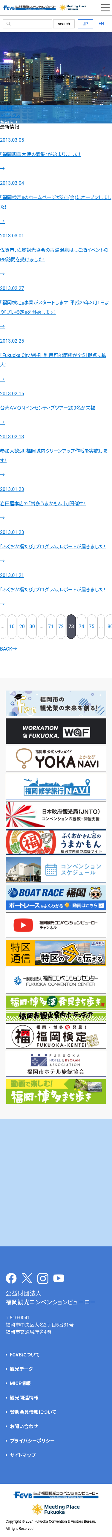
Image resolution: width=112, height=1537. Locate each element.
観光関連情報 (24, 1398)
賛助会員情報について (33, 1412)
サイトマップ (23, 1455)
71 (50, 626)
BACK (8, 649)
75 (91, 626)
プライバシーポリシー (32, 1441)
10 (12, 626)
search (64, 24)
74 (81, 626)
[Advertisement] (56, 1183)
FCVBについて (24, 1355)
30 (32, 626)
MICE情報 (20, 1383)
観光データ (21, 1369)
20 (22, 626)
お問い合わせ (24, 1426)
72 (61, 626)
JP (85, 24)
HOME (6, 108)
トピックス (10, 115)
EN (101, 23)
